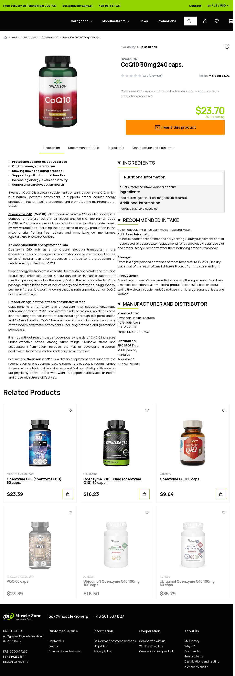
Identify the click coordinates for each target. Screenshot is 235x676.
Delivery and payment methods (115, 641)
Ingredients (116, 147)
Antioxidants (30, 37)
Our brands (191, 651)
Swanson (129, 59)
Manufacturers (114, 20)
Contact (195, 5)
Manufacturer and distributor (153, 147)
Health (15, 37)
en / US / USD (218, 5)
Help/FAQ (100, 646)
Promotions (167, 20)
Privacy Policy (102, 651)
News (143, 20)
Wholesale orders (151, 646)
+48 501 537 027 (110, 5)
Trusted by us (193, 656)
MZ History (191, 641)
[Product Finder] (190, 21)
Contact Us (56, 641)
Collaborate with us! (153, 641)
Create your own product (156, 651)
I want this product (175, 127)
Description (51, 147)
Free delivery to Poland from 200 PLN (29, 5)
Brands (53, 646)
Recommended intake (84, 147)
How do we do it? (196, 666)
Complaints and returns (64, 651)
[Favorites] (70, 410)
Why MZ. (190, 646)
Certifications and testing (201, 661)
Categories (79, 20)
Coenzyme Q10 (50, 37)
